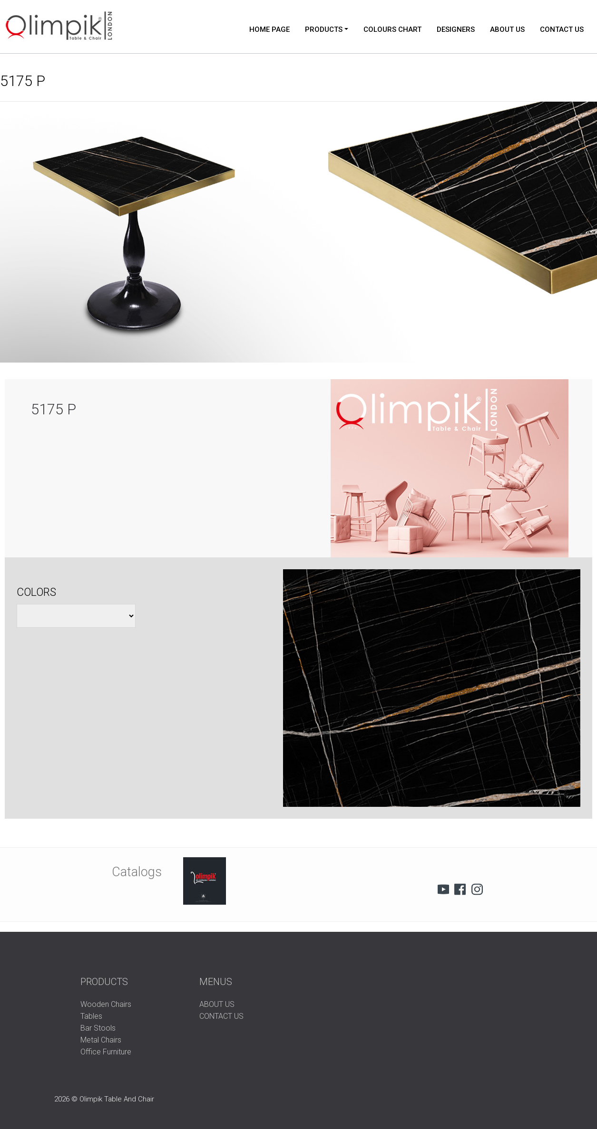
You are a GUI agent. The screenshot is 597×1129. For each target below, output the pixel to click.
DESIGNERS (456, 29)
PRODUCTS (324, 29)
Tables (91, 1016)
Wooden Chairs (105, 1004)
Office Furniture (105, 1051)
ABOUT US (507, 29)
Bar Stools (98, 1028)
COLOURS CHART (392, 29)
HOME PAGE (269, 29)
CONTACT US (562, 29)
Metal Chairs (100, 1039)
